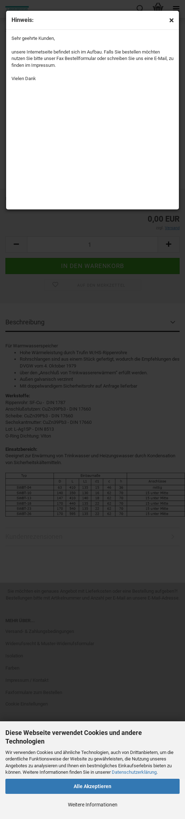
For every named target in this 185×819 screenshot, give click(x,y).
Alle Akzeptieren (92, 786)
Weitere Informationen (92, 805)
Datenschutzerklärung (134, 772)
